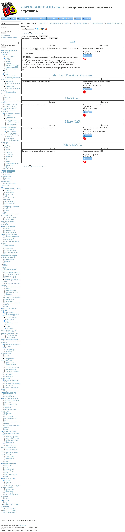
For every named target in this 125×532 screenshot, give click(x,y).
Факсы (6, 424)
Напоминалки (9, 469)
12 (45, 33)
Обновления (10, 144)
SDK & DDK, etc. (10, 201)
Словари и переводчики (12, 297)
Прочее (9, 136)
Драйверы (7, 145)
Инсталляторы (11, 124)
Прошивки (7, 228)
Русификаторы (10, 117)
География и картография (7, 377)
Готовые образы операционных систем (8, 107)
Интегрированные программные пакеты (8, 270)
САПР (8, 326)
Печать (8, 288)
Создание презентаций (12, 303)
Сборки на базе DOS (12, 65)
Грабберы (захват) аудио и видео (9, 453)
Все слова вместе (8, 45)
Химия (6, 357)
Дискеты (7, 261)
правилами (32, 529)
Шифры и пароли (10, 396)
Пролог (6, 210)
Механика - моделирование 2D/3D (8, 329)
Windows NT (10, 86)
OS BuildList (8, 169)
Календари (8, 465)
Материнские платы (12, 163)
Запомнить (6, 31)
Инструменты (11, 131)
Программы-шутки (10, 474)
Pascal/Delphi (8, 194)
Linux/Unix (8, 97)
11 (43, 33)
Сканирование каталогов (7, 246)
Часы (6, 467)
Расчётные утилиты (12, 367)
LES (72, 41)
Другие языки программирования (7, 220)
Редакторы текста (10, 276)
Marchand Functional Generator (72, 75)
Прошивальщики (10, 232)
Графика (7, 435)
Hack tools (7, 480)
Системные (10, 129)
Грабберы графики (12, 440)
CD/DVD (9, 153)
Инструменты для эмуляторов (8, 184)
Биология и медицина (11, 380)
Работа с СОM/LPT (10, 418)
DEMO (6, 473)
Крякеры (8, 482)
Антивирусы (8, 395)
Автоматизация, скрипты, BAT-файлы (9, 127)
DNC (8, 325)
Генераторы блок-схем (11, 207)
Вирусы (7, 498)
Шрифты (9, 294)
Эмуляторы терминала (11, 400)
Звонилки (7, 407)
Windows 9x (10, 81)
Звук (7, 147)
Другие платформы (12, 69)
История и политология (12, 383)
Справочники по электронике (8, 365)
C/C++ (6, 196)
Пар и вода (10, 319)
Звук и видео (8, 444)
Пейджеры (7, 413)
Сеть (7, 160)
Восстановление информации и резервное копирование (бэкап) (9, 255)
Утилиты (9, 119)
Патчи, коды (10, 489)
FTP (5, 415)
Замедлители (10, 138)
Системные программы (12, 113)
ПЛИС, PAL (10, 362)
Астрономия (8, 373)
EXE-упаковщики (10, 250)
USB (7, 158)
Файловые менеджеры (11, 236)
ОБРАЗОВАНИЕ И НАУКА (40, 7)
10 (40, 33)
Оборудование (11, 120)
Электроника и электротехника (7, 359)
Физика (6, 355)
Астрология (8, 375)
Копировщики (9, 239)
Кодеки (8, 460)
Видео (8, 149)
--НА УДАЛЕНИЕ (9, 508)
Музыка (8, 346)
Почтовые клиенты (10, 404)
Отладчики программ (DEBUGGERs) (10, 214)
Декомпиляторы (9, 203)
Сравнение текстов (12, 292)
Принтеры (9, 156)
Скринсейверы (9, 471)
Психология (10, 382)
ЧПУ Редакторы (12, 323)
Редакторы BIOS (9, 230)
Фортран (7, 199)
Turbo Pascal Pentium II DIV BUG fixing (10, 134)
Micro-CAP (72, 121)
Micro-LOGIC (72, 144)
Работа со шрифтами (13, 296)
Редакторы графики (12, 438)
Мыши (8, 151)
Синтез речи (10, 456)
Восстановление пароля (9, 37)
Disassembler (10, 192)
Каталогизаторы (9, 238)
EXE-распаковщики (11, 252)
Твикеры (8, 115)
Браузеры (7, 402)
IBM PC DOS (10, 56)
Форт (6, 205)
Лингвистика (8, 385)
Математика (8, 348)
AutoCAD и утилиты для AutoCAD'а (9, 332)
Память (8, 161)
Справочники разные (11, 391)
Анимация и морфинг (11, 433)
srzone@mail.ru (19, 524)
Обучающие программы (12, 344)
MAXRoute (72, 98)
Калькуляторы (10, 350)
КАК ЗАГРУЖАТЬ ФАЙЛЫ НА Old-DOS (8, 511)
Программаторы (11, 369)
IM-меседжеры (9, 406)
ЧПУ (7, 321)
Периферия (9, 165)
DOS (5, 54)
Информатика (9, 312)
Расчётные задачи (11, 317)
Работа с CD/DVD (13, 122)
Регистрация (5, 35)
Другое (8, 167)
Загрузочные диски (10, 104)
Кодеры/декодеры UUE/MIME (8, 410)
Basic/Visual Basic (10, 198)
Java (5, 212)
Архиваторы (8, 248)
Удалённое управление (12, 422)
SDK (8, 60)
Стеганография (9, 493)
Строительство (12, 335)
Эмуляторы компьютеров (6, 181)
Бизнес (6, 305)
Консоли (7, 178)
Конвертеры (10, 442)
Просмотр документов (13, 287)
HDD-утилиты (9, 259)
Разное (6, 263)
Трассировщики (11, 217)
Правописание (9, 299)
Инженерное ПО (9, 316)
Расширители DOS (12, 67)
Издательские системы (12, 272)
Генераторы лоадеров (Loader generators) (10, 486)
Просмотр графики (12, 436)
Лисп (6, 208)
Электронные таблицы (11, 274)
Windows (7, 74)
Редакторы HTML (10, 278)
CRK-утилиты (10, 484)
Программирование (12, 314)
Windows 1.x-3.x (11, 76)
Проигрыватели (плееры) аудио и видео (9, 446)
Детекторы (9, 491)
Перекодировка (11, 290)
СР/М (6, 99)
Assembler (7, 190)
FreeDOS (8, 63)
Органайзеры (8, 301)
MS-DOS (8, 58)
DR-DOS (8, 61)
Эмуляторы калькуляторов (6, 175)
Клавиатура (9, 154)
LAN (6, 420)
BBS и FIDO (8, 416)
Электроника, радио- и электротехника (9, 338)
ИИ (5, 502)
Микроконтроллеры (12, 371)
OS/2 (6, 70)
